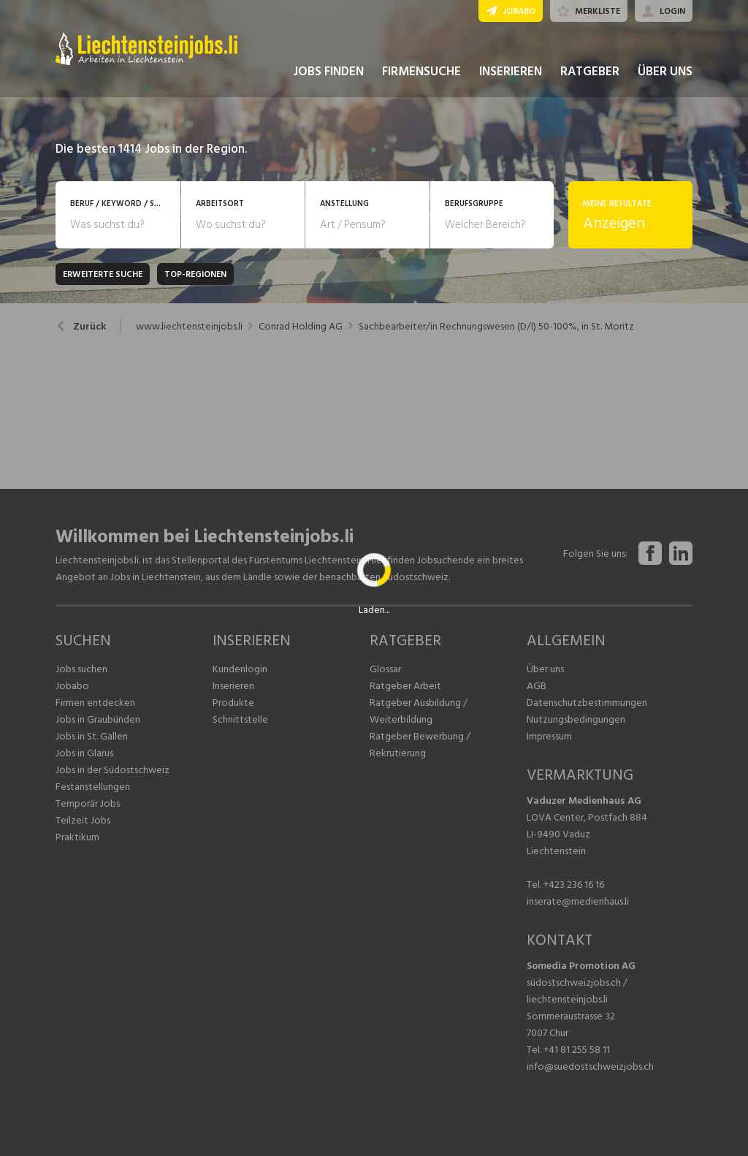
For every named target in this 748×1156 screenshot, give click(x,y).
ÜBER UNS (665, 71)
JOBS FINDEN (329, 71)
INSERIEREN (510, 71)
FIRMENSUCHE (421, 71)
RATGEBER (589, 71)
